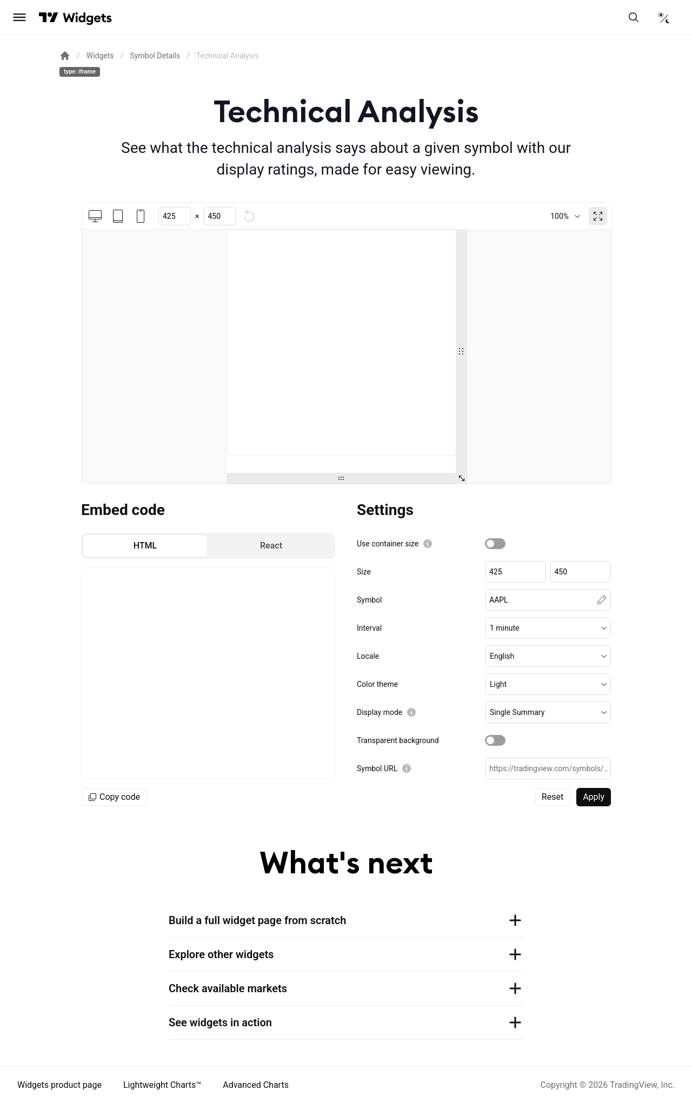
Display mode (379, 712)
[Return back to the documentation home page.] (64, 55)
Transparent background (398, 740)
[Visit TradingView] (48, 17)
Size (364, 571)
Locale (368, 656)
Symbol (369, 600)
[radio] (145, 546)
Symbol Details (155, 55)
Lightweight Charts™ (162, 1085)
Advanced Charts (256, 1085)
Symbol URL (377, 768)
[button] (548, 628)
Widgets (100, 55)
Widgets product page (59, 1085)
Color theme (377, 684)
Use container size (387, 543)
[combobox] (565, 216)
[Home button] (87, 17)
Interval (369, 628)
